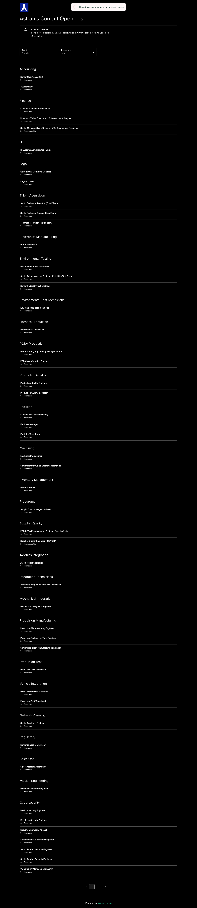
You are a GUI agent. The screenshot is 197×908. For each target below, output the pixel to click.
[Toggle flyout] (93, 52)
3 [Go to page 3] (105, 886)
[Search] (38, 53)
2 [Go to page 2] (98, 886)
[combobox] (61, 53)
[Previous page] (86, 887)
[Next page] (110, 887)
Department (65, 50)
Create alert (37, 36)
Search (24, 50)
